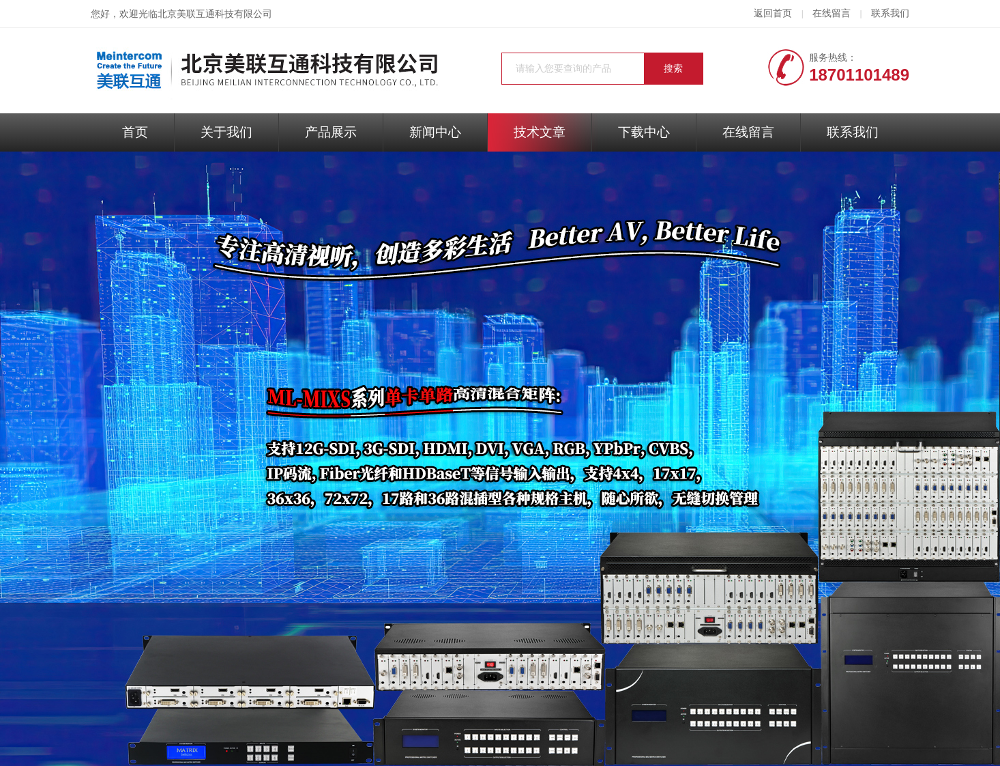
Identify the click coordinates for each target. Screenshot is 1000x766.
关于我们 (226, 132)
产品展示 (331, 132)
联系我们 (890, 13)
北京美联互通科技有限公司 (215, 14)
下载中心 (644, 132)
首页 (135, 132)
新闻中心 (435, 132)
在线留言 (831, 13)
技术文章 (539, 132)
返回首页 (773, 13)
